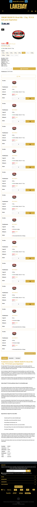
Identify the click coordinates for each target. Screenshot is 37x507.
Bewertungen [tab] (18, 358)
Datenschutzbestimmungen (10, 473)
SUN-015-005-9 (14, 269)
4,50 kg (15, 52)
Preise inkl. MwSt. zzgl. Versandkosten (5, 46)
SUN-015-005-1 (14, 87)
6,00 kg (19, 52)
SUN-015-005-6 (14, 201)
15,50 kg (7, 55)
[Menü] (2, 11)
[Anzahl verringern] (2, 68)
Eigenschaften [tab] (11, 358)
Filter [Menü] (18, 76)
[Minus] (13, 98)
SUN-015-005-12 (15, 338)
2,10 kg (3, 52)
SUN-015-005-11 (15, 315)
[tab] (4, 358)
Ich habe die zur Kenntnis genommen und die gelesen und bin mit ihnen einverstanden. (17, 474)
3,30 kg (11, 52)
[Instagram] (18, 498)
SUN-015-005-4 (14, 155)
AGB (23, 473)
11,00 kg (32, 52)
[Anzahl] (7, 68)
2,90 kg (7, 52)
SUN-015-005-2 (14, 109)
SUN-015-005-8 (14, 246)
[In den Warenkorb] (24, 68)
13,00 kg (3, 55)
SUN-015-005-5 (14, 178)
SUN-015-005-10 (15, 292)
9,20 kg (27, 52)
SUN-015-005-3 (14, 132)
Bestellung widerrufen (18, 486)
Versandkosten (18, 501)
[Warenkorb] (35, 11)
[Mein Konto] (31, 11)
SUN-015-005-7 (14, 224)
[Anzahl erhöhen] (11, 68)
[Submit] (28, 471)
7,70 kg (23, 52)
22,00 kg (16, 55)
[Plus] (24, 98)
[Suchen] (28, 11)
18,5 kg (12, 55)
